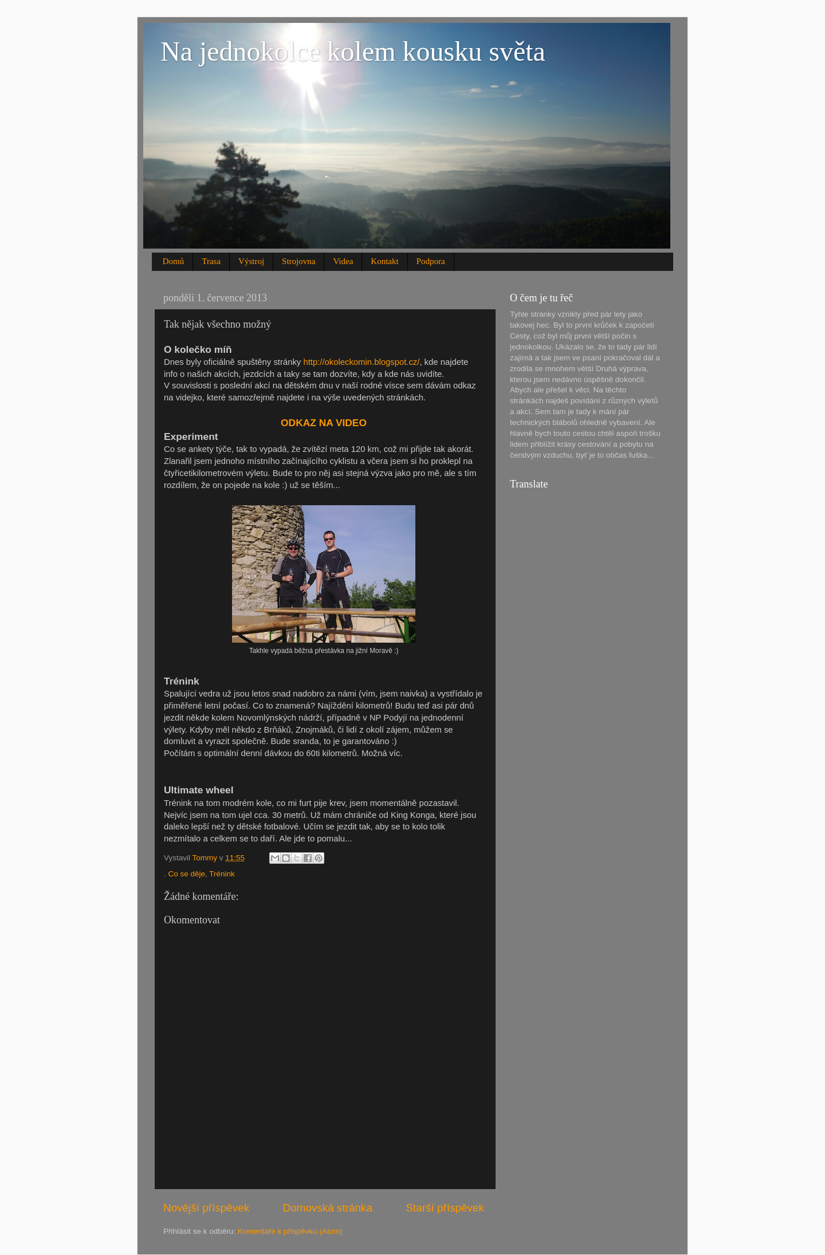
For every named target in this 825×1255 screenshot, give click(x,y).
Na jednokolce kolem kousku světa (352, 51)
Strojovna (298, 261)
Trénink (222, 874)
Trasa (211, 261)
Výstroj (251, 261)
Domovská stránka (327, 1208)
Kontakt (384, 261)
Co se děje (187, 874)
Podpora (431, 261)
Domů (173, 261)
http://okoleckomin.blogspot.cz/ (361, 362)
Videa (343, 261)
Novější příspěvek (206, 1208)
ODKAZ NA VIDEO (324, 422)
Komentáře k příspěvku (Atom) (290, 1231)
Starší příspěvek (445, 1208)
